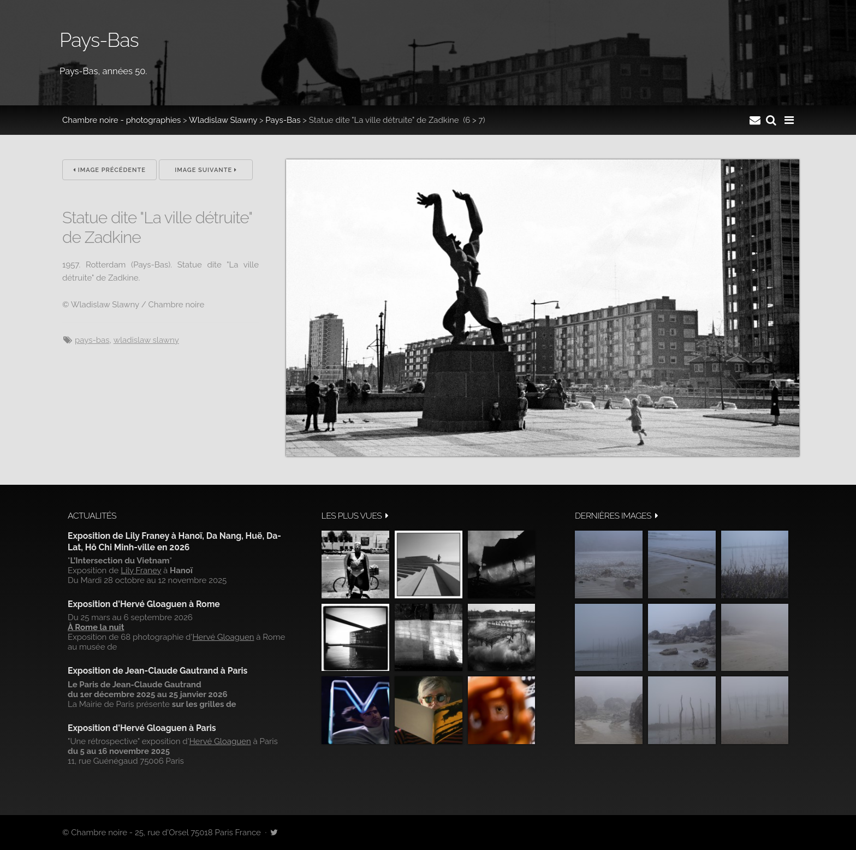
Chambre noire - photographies (121, 120)
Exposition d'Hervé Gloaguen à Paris (142, 728)
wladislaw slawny (146, 340)
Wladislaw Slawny (223, 120)
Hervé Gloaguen (223, 637)
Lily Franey (141, 570)
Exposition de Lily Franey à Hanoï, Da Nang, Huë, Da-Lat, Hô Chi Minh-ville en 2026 (174, 541)
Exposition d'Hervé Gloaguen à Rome (144, 604)
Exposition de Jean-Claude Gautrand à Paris (157, 670)
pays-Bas (92, 340)
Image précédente (109, 170)
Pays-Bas (282, 120)
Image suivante (206, 170)
